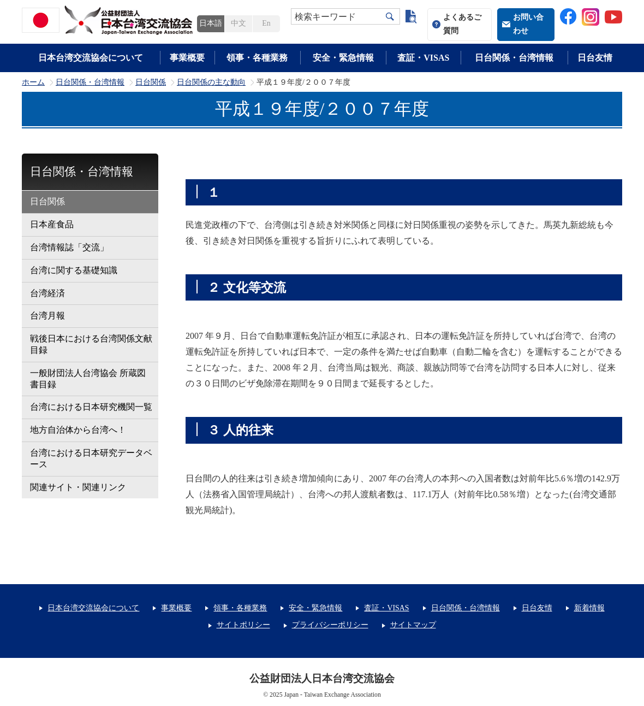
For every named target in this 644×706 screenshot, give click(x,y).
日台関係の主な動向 (211, 82)
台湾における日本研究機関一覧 (91, 406)
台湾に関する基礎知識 (73, 270)
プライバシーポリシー (330, 625)
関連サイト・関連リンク (78, 487)
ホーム (33, 82)
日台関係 (150, 82)
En (266, 23)
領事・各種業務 (257, 57)
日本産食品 (52, 224)
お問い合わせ (528, 24)
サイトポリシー (243, 625)
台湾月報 (47, 315)
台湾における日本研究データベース (91, 458)
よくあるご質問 (462, 24)
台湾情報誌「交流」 (69, 247)
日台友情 (594, 57)
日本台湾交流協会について (90, 57)
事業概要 (187, 57)
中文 (238, 23)
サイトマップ (413, 625)
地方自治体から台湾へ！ (78, 429)
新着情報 (589, 608)
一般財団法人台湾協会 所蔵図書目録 (88, 378)
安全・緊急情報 (343, 57)
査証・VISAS (423, 57)
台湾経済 (47, 293)
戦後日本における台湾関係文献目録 (91, 344)
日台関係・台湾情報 (514, 57)
